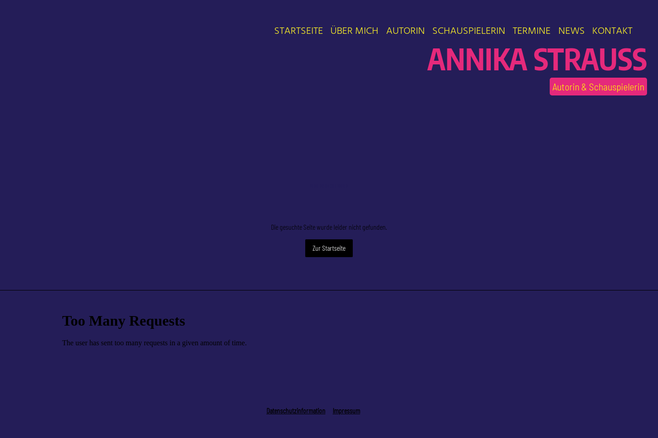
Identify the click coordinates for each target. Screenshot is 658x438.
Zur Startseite (329, 247)
